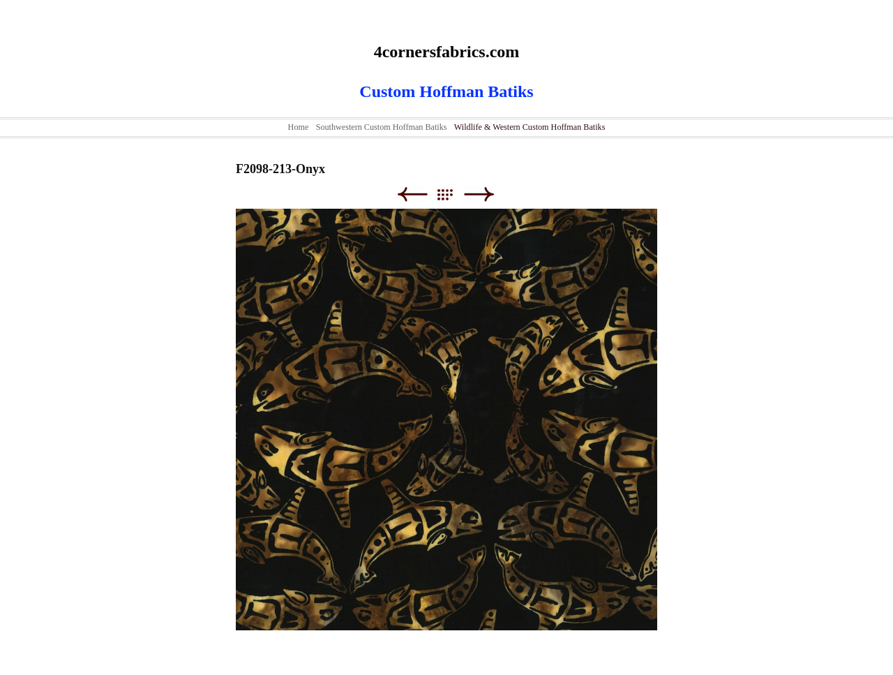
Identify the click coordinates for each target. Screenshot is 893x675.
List (452, 194)
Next (479, 194)
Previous (412, 194)
